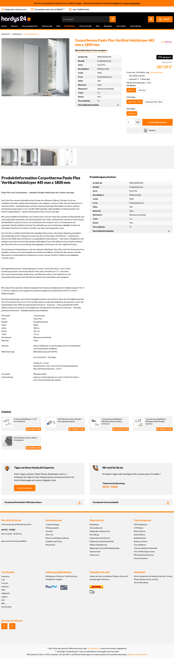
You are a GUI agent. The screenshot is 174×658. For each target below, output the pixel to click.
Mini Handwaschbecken (144, 555)
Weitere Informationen (137, 654)
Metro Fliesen (140, 531)
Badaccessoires (140, 541)
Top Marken (7, 572)
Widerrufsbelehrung (98, 545)
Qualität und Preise (54, 541)
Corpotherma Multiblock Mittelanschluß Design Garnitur (156, 421)
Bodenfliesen (139, 534)
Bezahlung (94, 524)
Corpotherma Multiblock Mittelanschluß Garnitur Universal (112, 421)
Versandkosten (96, 528)
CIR (3, 580)
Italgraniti (5, 593)
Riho (3, 603)
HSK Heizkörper (140, 524)
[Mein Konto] (151, 19)
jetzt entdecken (132, 3)
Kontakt (49, 531)
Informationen (54, 520)
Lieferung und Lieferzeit (100, 538)
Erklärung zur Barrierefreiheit (102, 541)
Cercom (4, 583)
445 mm (131, 90)
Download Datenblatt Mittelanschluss (43, 502)
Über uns (49, 534)
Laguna (4, 596)
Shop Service (97, 520)
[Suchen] (113, 19)
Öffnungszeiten (52, 528)
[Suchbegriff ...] (86, 19)
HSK (3, 590)
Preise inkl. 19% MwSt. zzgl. (145, 72)
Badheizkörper (140, 538)
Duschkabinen (140, 545)
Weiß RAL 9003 (134, 102)
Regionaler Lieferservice (100, 531)
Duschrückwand (141, 558)
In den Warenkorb (157, 122)
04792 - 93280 (110, 486)
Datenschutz (95, 551)
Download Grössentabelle (131, 502)
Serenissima (6, 607)
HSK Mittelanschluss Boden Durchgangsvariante (69, 420)
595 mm (142, 90)
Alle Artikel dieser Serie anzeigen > (91, 50)
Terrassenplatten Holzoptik (145, 548)
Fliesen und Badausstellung (57, 538)
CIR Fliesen (139, 528)
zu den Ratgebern (25, 488)
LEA (3, 600)
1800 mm (132, 113)
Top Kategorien (142, 520)
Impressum (94, 555)
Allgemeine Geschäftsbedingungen (105, 548)
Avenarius (5, 576)
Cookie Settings (52, 524)
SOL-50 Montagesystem (144, 551)
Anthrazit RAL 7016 (153, 102)
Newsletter (50, 545)
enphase (5, 586)
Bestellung (94, 534)
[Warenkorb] (164, 19)
